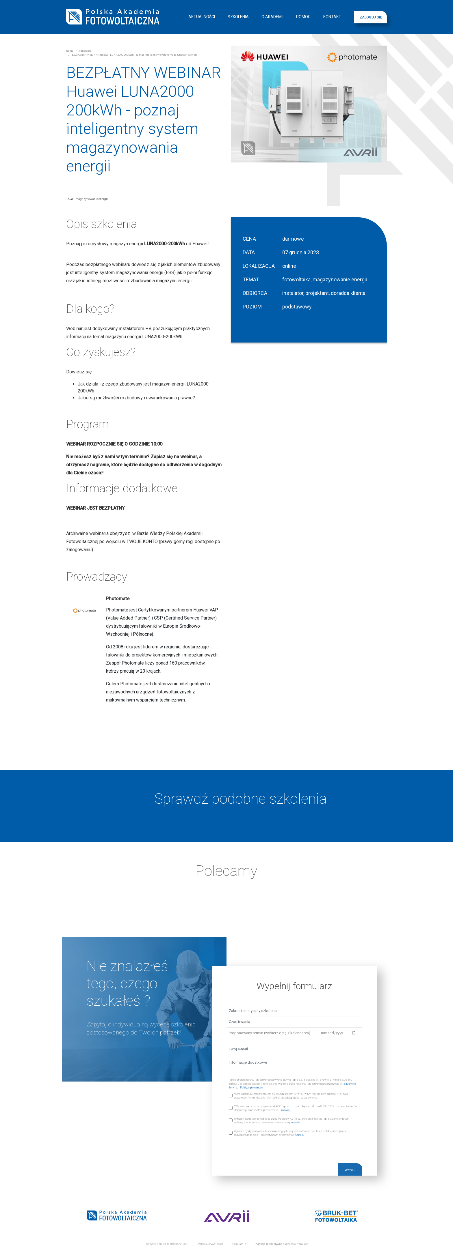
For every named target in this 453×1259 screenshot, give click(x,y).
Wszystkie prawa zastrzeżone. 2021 (167, 1244)
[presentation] (270, 1152)
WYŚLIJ (351, 1170)
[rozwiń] (285, 1110)
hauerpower (290, 1244)
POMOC (303, 16)
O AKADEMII (272, 16)
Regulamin (239, 1244)
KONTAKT (332, 16)
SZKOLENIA (238, 16)
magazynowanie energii (92, 199)
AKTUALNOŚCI (201, 16)
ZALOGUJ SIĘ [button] (371, 17)
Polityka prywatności (210, 1244)
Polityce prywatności (251, 1087)
